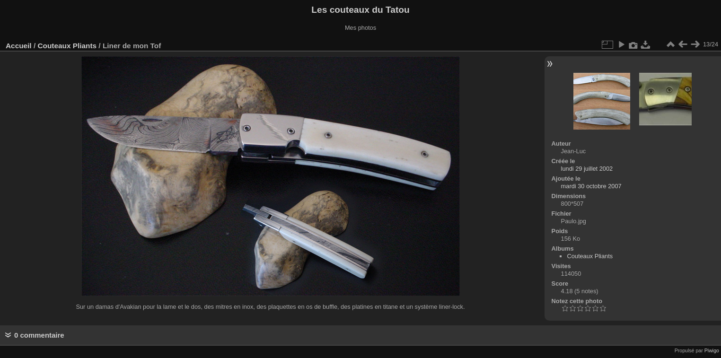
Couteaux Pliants (67, 46)
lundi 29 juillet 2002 (587, 168)
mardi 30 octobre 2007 (591, 186)
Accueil (19, 46)
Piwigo (711, 350)
